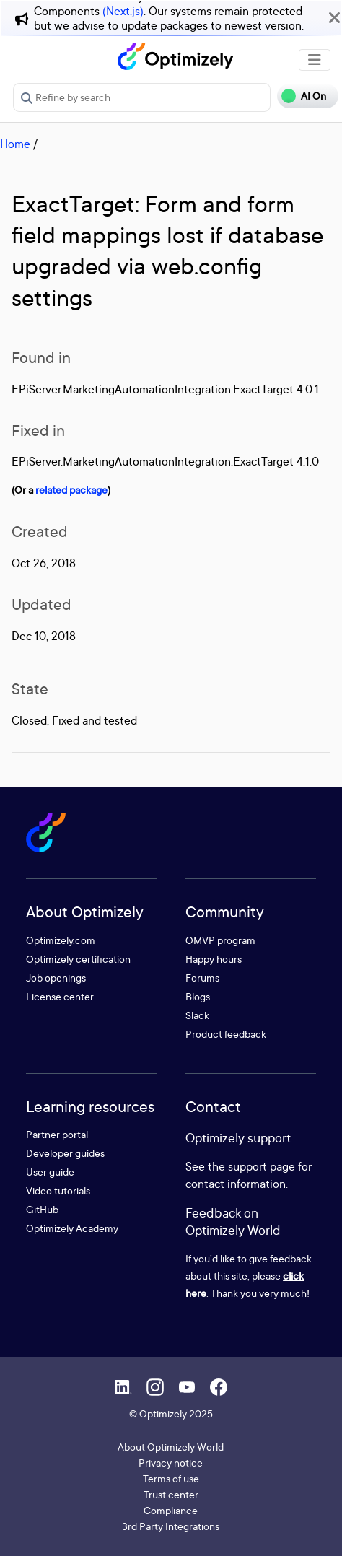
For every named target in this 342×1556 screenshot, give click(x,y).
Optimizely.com (60, 940)
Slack (197, 1015)
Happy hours (213, 959)
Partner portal (57, 1134)
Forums (202, 977)
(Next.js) (123, 11)
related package (71, 490)
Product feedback (225, 1034)
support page (261, 1166)
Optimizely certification (78, 959)
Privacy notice (171, 1462)
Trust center (171, 1494)
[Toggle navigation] (314, 60)
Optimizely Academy (72, 1228)
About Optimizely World (171, 1447)
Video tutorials (58, 1190)
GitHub (42, 1209)
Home (15, 144)
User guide (50, 1172)
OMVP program (220, 940)
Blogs (197, 996)
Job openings (56, 977)
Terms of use (171, 1478)
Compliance (171, 1510)
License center (60, 996)
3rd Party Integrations (170, 1526)
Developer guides (65, 1153)
